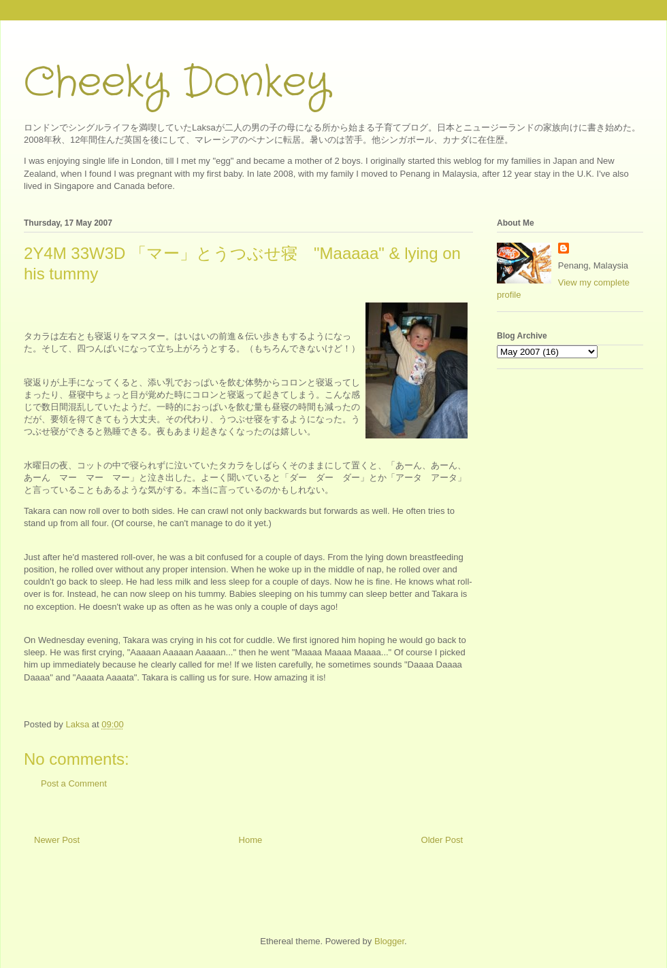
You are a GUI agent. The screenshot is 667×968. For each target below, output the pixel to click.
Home (251, 840)
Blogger (389, 941)
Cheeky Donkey (176, 83)
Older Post (442, 840)
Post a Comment (74, 783)
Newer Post (57, 840)
